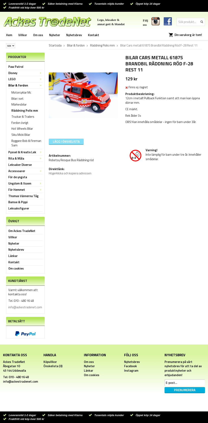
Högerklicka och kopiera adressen (70, 173)
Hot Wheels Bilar (22, 128)
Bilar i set (17, 98)
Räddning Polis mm (24, 110)
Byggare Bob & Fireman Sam (26, 143)
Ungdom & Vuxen (25, 183)
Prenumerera (184, 390)
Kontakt (93, 35)
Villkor (22, 35)
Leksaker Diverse (20, 164)
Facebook (130, 366)
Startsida (55, 45)
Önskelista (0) (52, 366)
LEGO (25, 79)
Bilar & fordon (25, 85)
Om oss (38, 35)
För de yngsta (17, 177)
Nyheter (54, 35)
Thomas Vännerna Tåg (23, 196)
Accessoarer (25, 171)
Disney (25, 73)
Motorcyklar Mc (21, 92)
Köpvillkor (50, 361)
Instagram (131, 370)
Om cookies (16, 268)
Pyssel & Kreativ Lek (25, 152)
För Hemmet (25, 189)
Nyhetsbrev (74, 35)
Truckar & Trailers (22, 116)
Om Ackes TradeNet (21, 231)
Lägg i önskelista (66, 141)
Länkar (13, 256)
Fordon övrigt (19, 122)
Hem (9, 35)
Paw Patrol (15, 66)
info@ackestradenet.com (25, 307)
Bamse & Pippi (18, 202)
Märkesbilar (19, 104)
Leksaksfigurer (18, 208)
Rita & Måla (25, 158)
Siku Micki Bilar (20, 134)
